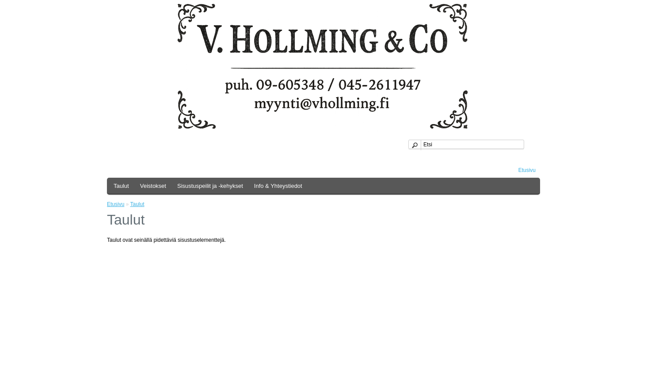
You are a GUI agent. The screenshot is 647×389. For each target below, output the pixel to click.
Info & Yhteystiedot (278, 186)
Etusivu (527, 170)
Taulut (121, 186)
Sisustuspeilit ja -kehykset (210, 186)
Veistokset (153, 186)
